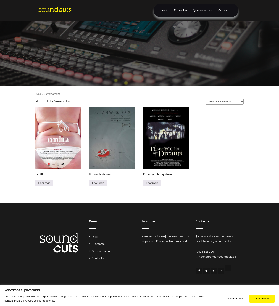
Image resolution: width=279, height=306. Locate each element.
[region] (139, 295)
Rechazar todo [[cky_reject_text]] (235, 298)
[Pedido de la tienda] (225, 102)
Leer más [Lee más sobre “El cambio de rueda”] (98, 183)
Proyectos (180, 10)
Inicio (165, 10)
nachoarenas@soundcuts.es (217, 256)
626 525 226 (206, 251)
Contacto (224, 10)
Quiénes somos (202, 10)
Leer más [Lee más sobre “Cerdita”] (44, 183)
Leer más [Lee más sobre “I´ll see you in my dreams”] (152, 183)
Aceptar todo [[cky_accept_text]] (262, 298)
